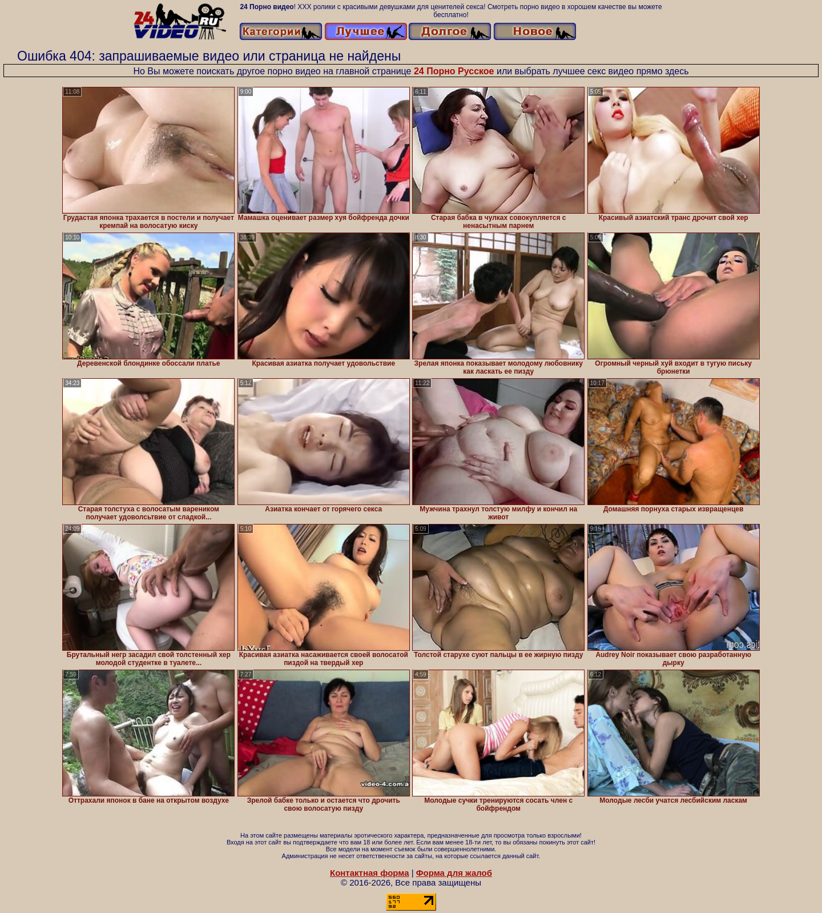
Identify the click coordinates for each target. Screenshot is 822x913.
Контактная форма (369, 873)
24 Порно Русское (454, 71)
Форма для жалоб (454, 873)
